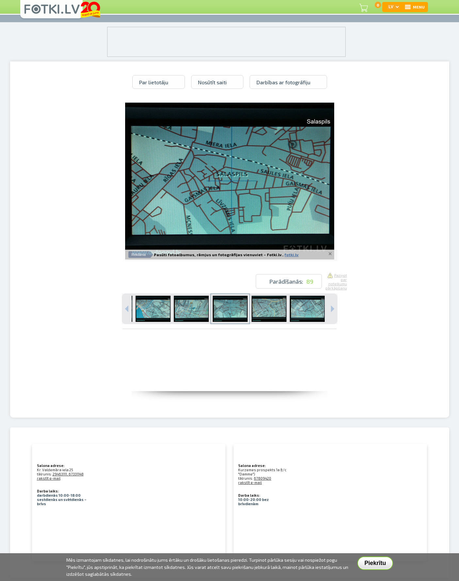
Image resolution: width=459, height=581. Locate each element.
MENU (414, 7)
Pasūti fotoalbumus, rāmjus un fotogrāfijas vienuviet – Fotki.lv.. (219, 254)
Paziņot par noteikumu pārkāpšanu (336, 281)
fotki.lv (292, 254)
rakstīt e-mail (48, 478)
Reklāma (139, 255)
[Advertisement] (230, 376)
